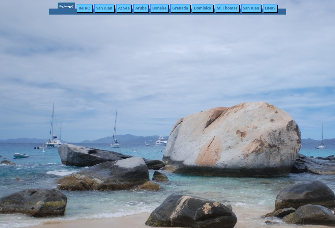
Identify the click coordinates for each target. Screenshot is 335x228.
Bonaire (159, 8)
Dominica (202, 8)
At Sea (124, 8)
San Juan (104, 8)
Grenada (180, 8)
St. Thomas (227, 8)
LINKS (270, 8)
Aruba (140, 8)
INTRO (84, 8)
